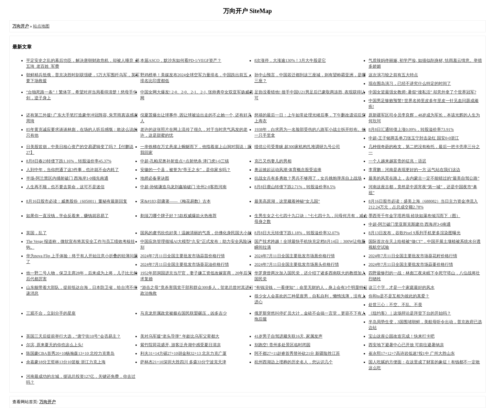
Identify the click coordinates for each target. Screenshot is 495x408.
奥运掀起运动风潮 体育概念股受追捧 (287, 169)
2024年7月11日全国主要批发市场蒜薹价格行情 (410, 264)
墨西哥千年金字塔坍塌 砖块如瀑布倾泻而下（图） (414, 215)
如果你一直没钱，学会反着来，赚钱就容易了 (67, 215)
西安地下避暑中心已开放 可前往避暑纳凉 (406, 344)
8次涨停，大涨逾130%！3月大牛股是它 (290, 60)
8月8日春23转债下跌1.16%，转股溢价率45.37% (68, 161)
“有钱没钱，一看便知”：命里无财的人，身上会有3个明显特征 (310, 287)
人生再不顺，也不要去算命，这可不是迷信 (65, 186)
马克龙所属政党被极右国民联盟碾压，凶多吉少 (183, 313)
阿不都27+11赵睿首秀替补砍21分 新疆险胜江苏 (297, 353)
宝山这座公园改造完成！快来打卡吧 (401, 336)
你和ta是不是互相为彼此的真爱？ (398, 296)
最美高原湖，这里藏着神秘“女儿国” (287, 201)
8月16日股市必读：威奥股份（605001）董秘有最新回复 (76, 201)
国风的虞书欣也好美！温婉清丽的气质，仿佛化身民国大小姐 (196, 232)
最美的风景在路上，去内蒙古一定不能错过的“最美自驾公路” (424, 178)
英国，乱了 (36, 232)
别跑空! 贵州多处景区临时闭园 (282, 344)
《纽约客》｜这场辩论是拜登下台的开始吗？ (409, 313)
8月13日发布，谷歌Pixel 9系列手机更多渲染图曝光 (414, 232)
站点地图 (41, 26)
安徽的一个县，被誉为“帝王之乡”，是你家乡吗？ (185, 169)
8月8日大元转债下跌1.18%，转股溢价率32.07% (297, 232)
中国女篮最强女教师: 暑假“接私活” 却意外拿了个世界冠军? (422, 92)
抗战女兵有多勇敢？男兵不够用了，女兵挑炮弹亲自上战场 (308, 178)
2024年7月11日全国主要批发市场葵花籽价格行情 (412, 255)
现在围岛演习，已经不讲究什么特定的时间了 (409, 83)
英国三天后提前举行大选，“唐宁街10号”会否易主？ (73, 336)
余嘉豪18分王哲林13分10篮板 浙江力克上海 (66, 362)
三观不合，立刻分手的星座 (51, 313)
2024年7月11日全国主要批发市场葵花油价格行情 (184, 264)
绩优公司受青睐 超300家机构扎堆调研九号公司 (297, 146)
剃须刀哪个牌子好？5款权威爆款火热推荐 (178, 215)
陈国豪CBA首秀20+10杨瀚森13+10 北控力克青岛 (70, 353)
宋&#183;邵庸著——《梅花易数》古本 (175, 201)
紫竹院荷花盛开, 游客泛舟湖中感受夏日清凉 (180, 344)
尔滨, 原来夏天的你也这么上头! (54, 344)
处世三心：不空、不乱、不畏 (395, 304)
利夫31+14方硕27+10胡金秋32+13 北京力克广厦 (183, 353)
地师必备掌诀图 (154, 178)
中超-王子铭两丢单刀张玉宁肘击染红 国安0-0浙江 (413, 138)
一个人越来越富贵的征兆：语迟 (397, 161)
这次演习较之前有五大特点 (393, 74)
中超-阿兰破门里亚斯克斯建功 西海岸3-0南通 (409, 224)
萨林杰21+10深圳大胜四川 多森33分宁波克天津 (183, 362)
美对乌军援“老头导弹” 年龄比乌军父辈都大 (179, 336)
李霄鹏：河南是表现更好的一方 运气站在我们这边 (414, 169)
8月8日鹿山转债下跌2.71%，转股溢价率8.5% (295, 186)
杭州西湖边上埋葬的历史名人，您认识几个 (293, 362)
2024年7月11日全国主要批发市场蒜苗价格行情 (182, 255)
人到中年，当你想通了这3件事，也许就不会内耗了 (72, 169)
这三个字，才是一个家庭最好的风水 (401, 287)
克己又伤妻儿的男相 (273, 161)
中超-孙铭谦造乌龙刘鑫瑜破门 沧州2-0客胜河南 (183, 186)
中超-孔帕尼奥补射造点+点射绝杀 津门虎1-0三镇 (184, 161)
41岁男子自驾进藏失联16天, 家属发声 (288, 336)
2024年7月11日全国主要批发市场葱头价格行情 (296, 264)
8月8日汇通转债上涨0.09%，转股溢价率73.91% (411, 129)
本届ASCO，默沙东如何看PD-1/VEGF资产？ (180, 60)
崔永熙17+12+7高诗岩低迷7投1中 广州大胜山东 (411, 353)
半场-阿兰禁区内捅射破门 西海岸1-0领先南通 (67, 178)
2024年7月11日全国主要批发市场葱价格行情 (294, 255)
